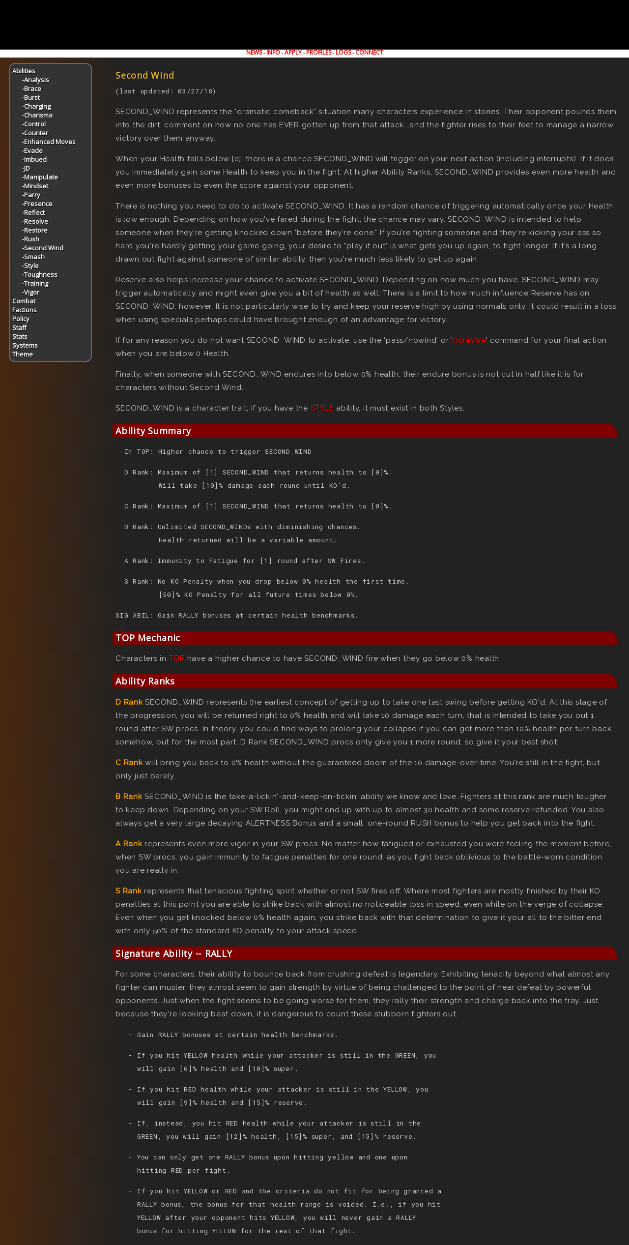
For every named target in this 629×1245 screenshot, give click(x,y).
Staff (19, 327)
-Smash (33, 256)
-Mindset (35, 185)
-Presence (37, 203)
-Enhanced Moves (49, 141)
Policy (20, 318)
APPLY (293, 52)
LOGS (343, 52)
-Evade (32, 150)
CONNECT (369, 52)
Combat (23, 300)
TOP (177, 658)
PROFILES (318, 52)
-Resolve (35, 221)
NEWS (254, 52)
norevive (469, 340)
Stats (20, 336)
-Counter (35, 132)
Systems (25, 345)
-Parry (31, 194)
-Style (30, 265)
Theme (22, 354)
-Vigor (30, 292)
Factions (24, 309)
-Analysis (35, 79)
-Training (35, 283)
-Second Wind (42, 247)
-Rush (30, 239)
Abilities (23, 70)
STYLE (322, 408)
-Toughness (39, 274)
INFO (273, 52)
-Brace (31, 88)
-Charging (36, 106)
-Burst (31, 97)
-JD (26, 168)
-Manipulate (40, 177)
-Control (34, 123)
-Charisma (37, 115)
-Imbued (34, 159)
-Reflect (33, 212)
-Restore (35, 230)
